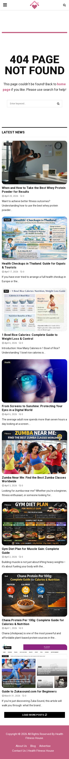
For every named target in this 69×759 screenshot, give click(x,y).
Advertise (45, 746)
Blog (33, 746)
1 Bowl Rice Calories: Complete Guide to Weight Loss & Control (30, 336)
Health (7, 220)
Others (7, 648)
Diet (6, 291)
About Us (21, 746)
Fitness (8, 144)
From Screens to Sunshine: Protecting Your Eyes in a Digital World (32, 408)
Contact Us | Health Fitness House (33, 750)
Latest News (13, 132)
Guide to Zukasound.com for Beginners (29, 691)
